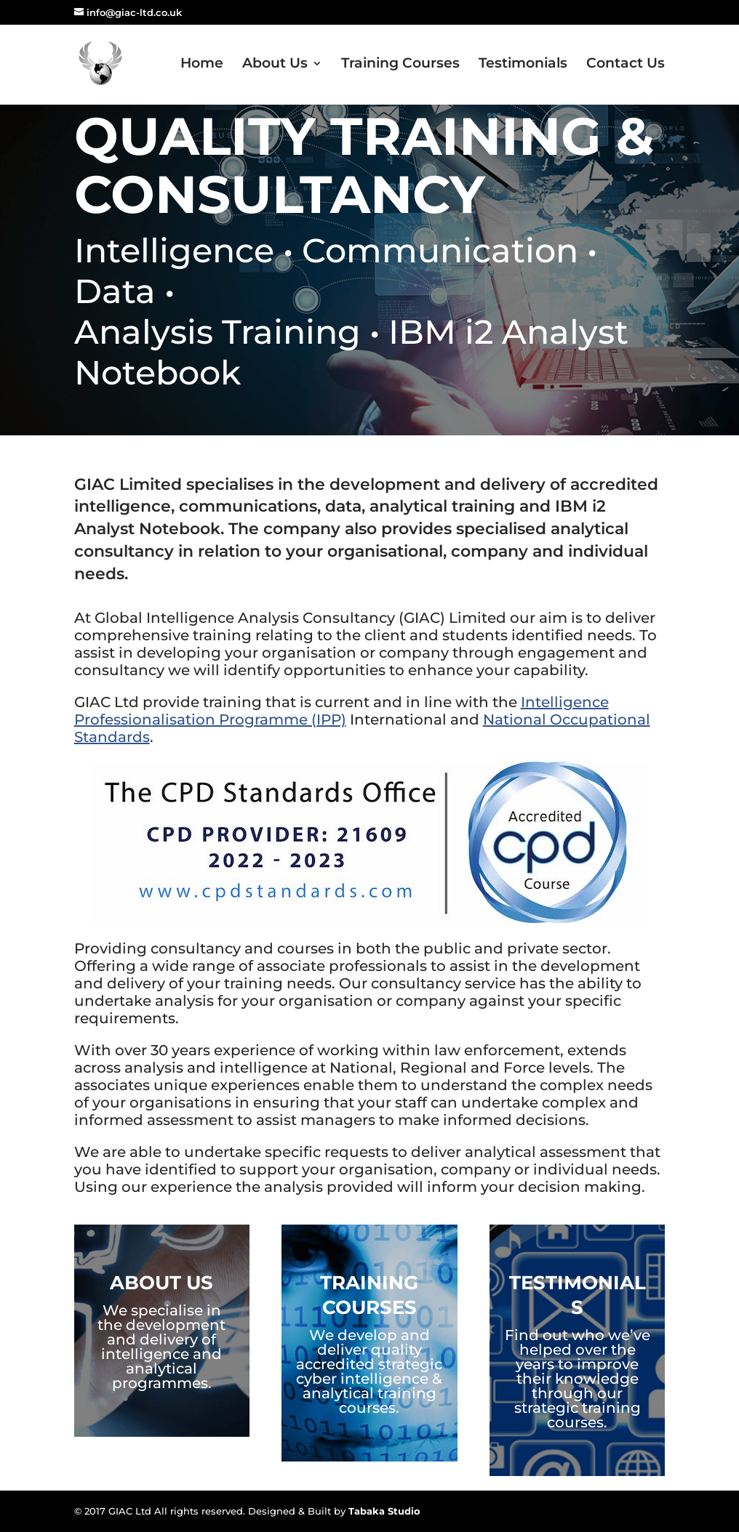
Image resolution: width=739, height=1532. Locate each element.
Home (201, 64)
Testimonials (523, 64)
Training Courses (400, 64)
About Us (275, 64)
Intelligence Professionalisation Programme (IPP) (341, 710)
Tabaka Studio (384, 1511)
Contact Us (625, 64)
